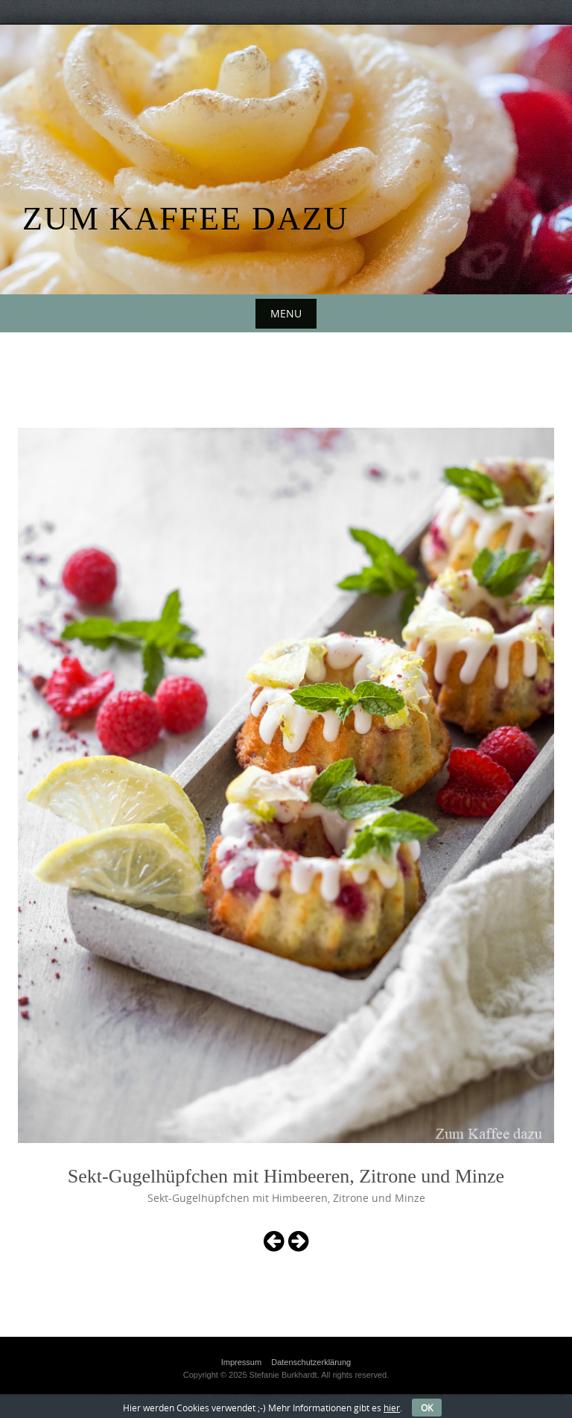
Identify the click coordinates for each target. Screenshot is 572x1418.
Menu (286, 313)
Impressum (241, 1362)
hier (392, 1408)
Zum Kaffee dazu (185, 218)
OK (427, 1408)
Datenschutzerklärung (311, 1362)
